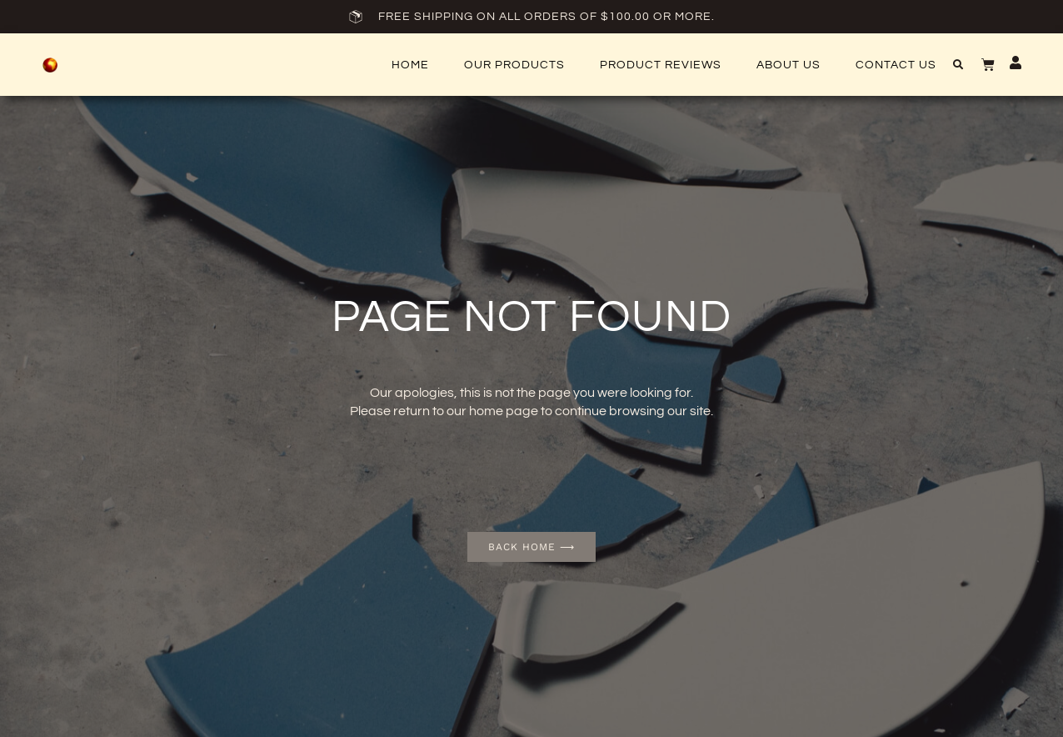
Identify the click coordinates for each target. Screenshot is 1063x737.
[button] (958, 65)
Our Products (514, 65)
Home (410, 65)
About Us (788, 65)
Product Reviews (660, 65)
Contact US (896, 65)
